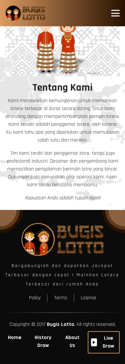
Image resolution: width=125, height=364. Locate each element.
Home (14, 337)
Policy (35, 297)
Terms (60, 297)
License (88, 297)
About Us (72, 341)
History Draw (43, 341)
